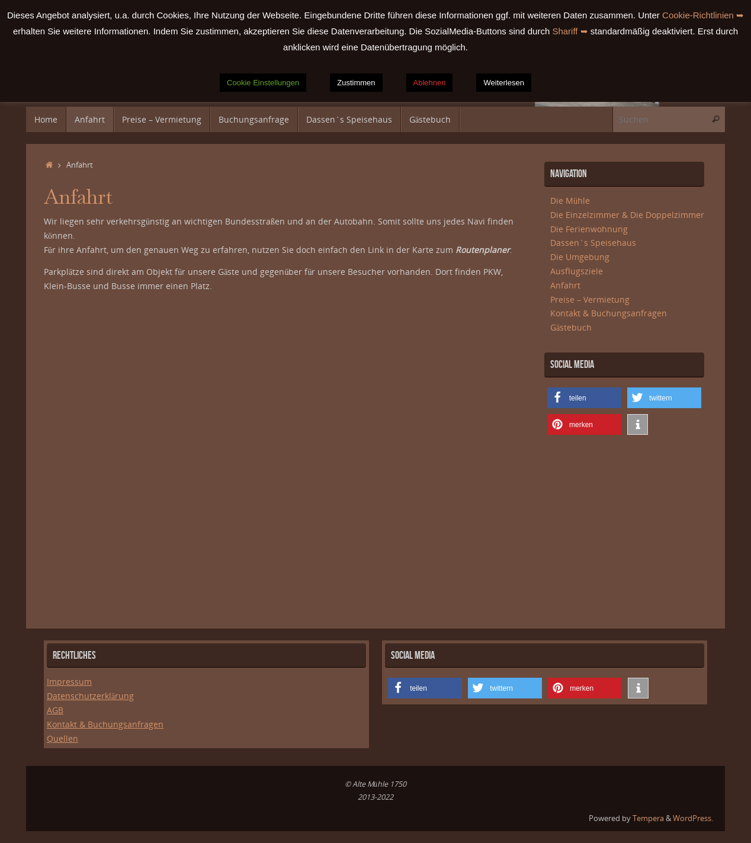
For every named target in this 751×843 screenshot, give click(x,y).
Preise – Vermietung (590, 299)
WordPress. (693, 818)
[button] (584, 397)
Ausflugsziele (576, 271)
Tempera (648, 818)
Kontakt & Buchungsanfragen (608, 313)
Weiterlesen (503, 82)
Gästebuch (571, 327)
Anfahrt (565, 285)
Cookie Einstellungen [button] (263, 82)
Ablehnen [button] (429, 82)
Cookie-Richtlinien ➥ (703, 15)
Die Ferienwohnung (589, 229)
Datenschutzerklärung (90, 695)
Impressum (69, 681)
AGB (55, 710)
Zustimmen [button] (356, 82)
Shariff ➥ (570, 31)
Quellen (62, 738)
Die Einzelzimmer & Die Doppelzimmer (627, 214)
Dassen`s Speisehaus (593, 242)
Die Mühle (570, 200)
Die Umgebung (579, 256)
